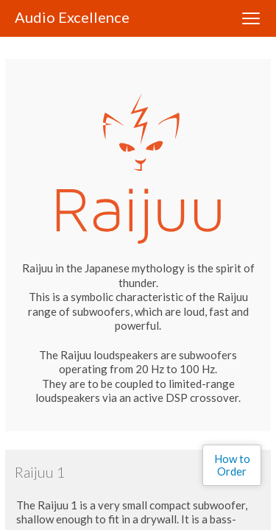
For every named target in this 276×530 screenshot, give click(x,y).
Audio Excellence (72, 17)
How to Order (232, 465)
